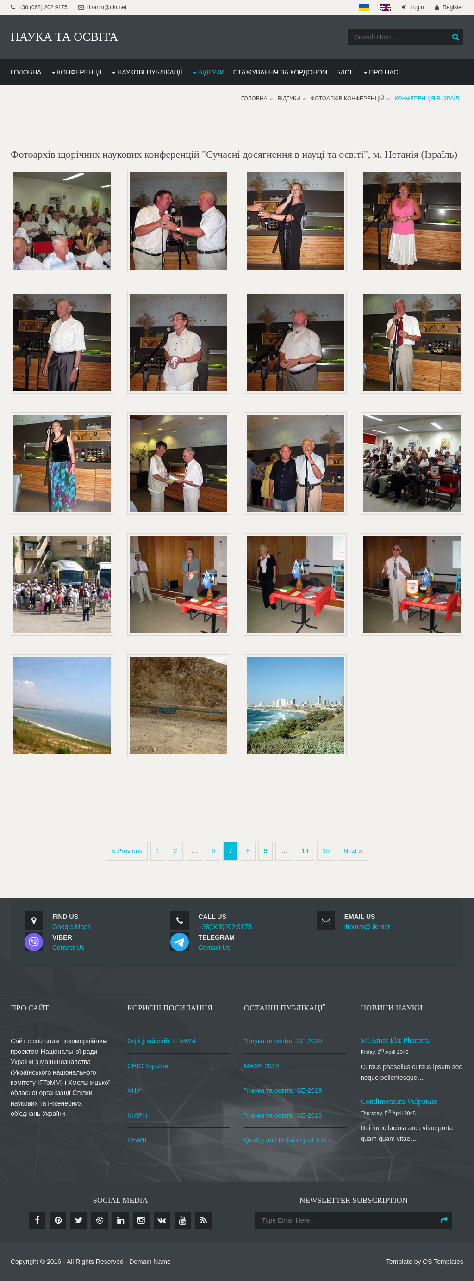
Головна (254, 98)
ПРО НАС (383, 72)
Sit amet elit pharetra (395, 1040)
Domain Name (149, 1261)
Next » (352, 851)
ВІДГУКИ (211, 72)
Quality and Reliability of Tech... (289, 1140)
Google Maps (71, 926)
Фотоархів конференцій (348, 98)
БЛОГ (344, 72)
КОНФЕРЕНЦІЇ (79, 72)
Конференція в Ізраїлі (427, 98)
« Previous (127, 851)
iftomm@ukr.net (367, 926)
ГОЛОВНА (26, 72)
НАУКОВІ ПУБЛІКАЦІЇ (149, 72)
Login (417, 7)
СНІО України (147, 1066)
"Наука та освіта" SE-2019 (283, 1090)
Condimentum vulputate (399, 1101)
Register (453, 7)
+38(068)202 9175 (224, 926)
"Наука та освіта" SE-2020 (283, 1041)
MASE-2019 (261, 1066)
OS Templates (443, 1261)
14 (305, 851)
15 (326, 851)
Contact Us (68, 947)
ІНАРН (137, 1115)
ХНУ (133, 1090)
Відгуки (289, 98)
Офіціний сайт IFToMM (161, 1041)
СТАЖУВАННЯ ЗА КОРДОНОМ (280, 72)
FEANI (136, 1140)
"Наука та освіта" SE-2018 (283, 1115)
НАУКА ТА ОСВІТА (64, 36)
